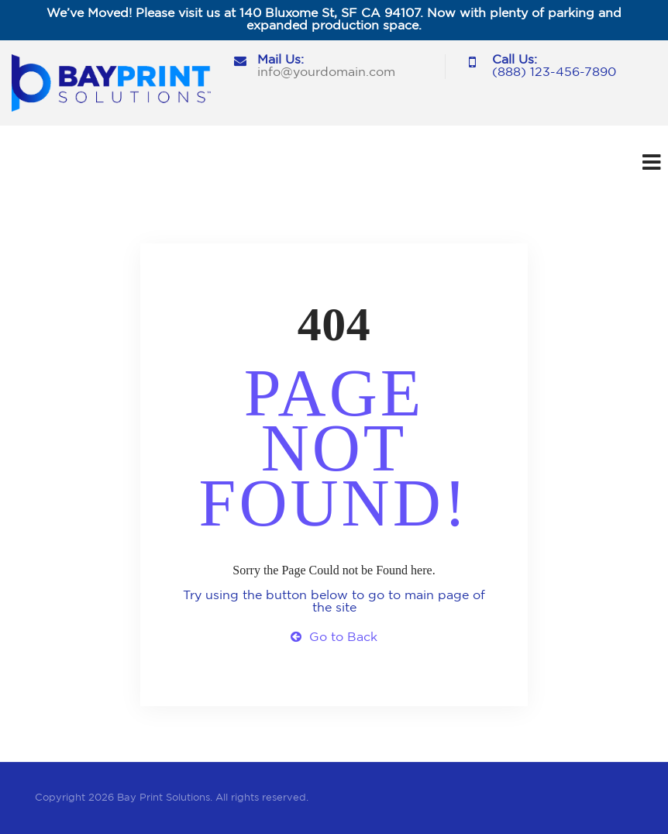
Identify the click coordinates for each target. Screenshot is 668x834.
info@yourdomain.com (326, 72)
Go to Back (334, 637)
